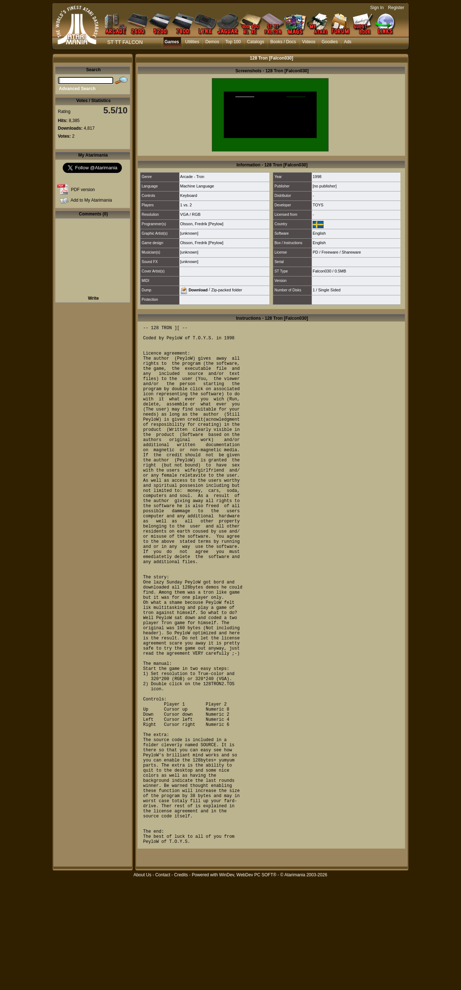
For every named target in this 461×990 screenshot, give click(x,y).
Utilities (192, 41)
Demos (212, 41)
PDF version (83, 189)
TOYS (318, 205)
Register (396, 7)
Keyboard (188, 195)
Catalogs (255, 41)
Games (172, 41)
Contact (162, 986)
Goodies (329, 41)
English (319, 233)
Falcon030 (322, 271)
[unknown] (189, 233)
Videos (308, 41)
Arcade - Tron (192, 176)
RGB (196, 214)
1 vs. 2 (186, 205)
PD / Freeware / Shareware (337, 252)
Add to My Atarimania (91, 200)
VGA (184, 214)
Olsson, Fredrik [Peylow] (201, 224)
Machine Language (197, 186)
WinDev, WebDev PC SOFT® (247, 986)
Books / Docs (283, 41)
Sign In (377, 7)
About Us (142, 986)
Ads (347, 41)
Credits (181, 986)
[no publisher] (325, 186)
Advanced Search (77, 88)
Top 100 (233, 41)
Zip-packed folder (226, 289)
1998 (317, 176)
